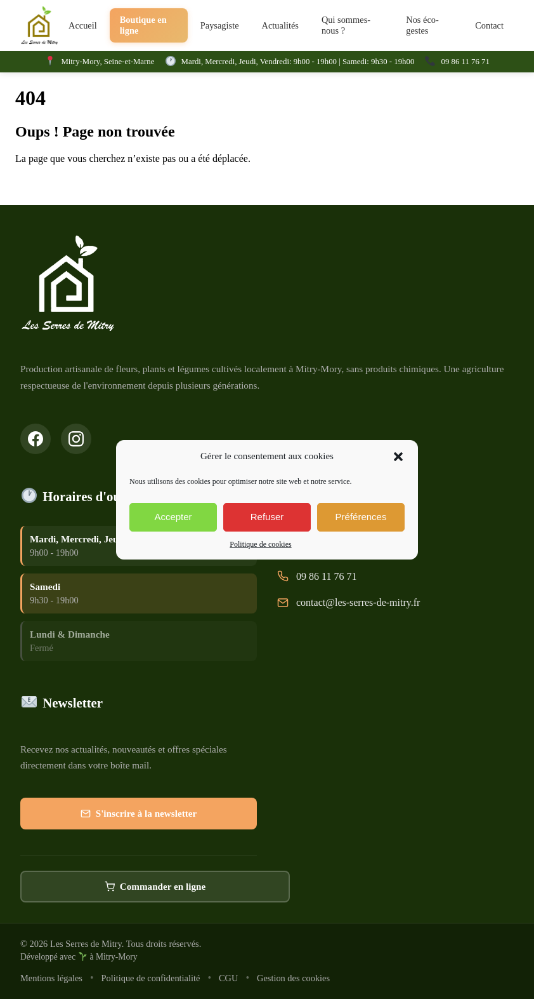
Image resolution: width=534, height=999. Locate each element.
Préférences (361, 516)
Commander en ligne (155, 887)
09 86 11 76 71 (465, 61)
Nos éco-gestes (422, 25)
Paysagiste (219, 25)
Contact (489, 25)
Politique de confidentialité (150, 978)
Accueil (82, 25)
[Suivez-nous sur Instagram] (76, 439)
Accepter (173, 516)
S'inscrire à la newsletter (139, 814)
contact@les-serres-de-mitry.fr (358, 603)
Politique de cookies (260, 544)
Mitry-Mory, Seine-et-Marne (107, 61)
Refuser (267, 516)
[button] (398, 456)
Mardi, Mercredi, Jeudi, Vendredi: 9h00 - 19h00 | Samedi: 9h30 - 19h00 (298, 61)
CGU (228, 978)
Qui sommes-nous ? (346, 25)
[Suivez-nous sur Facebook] (35, 439)
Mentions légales (51, 978)
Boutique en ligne (143, 25)
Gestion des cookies (293, 978)
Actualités (280, 25)
